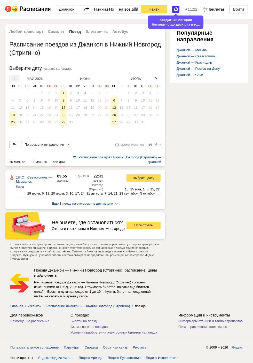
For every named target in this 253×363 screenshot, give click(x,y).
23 (49, 115)
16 (49, 108)
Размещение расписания (29, 321)
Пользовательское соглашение (34, 347)
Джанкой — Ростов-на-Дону (198, 69)
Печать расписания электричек (202, 327)
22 (42, 115)
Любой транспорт (26, 31)
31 (56, 122)
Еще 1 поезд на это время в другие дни (85, 203)
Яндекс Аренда (90, 358)
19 (20, 115)
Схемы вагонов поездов (89, 327)
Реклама (139, 347)
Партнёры (71, 347)
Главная (16, 306)
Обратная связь (115, 347)
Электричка (96, 31)
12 (20, 108)
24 (56, 115)
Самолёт (56, 31)
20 (27, 115)
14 (34, 108)
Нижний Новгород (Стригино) (96, 185)
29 (42, 122)
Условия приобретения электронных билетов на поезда (113, 332)
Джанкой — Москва (192, 50)
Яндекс (237, 347)
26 (20, 122)
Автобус (120, 31)
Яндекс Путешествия (124, 358)
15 (42, 108)
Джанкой (62, 180)
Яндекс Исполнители (162, 358)
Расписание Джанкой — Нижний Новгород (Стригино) (88, 306)
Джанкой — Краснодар (194, 62)
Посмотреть (143, 225)
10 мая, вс (17, 162)
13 (27, 108)
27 (27, 122)
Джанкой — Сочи (190, 75)
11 (13, 108)
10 (56, 100)
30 (49, 122)
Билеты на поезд (83, 321)
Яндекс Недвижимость (56, 358)
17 (56, 108)
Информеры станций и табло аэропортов (210, 321)
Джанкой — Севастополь (196, 56)
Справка (91, 347)
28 (34, 122)
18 (13, 115)
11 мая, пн (39, 162)
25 (13, 122)
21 (34, 115)
